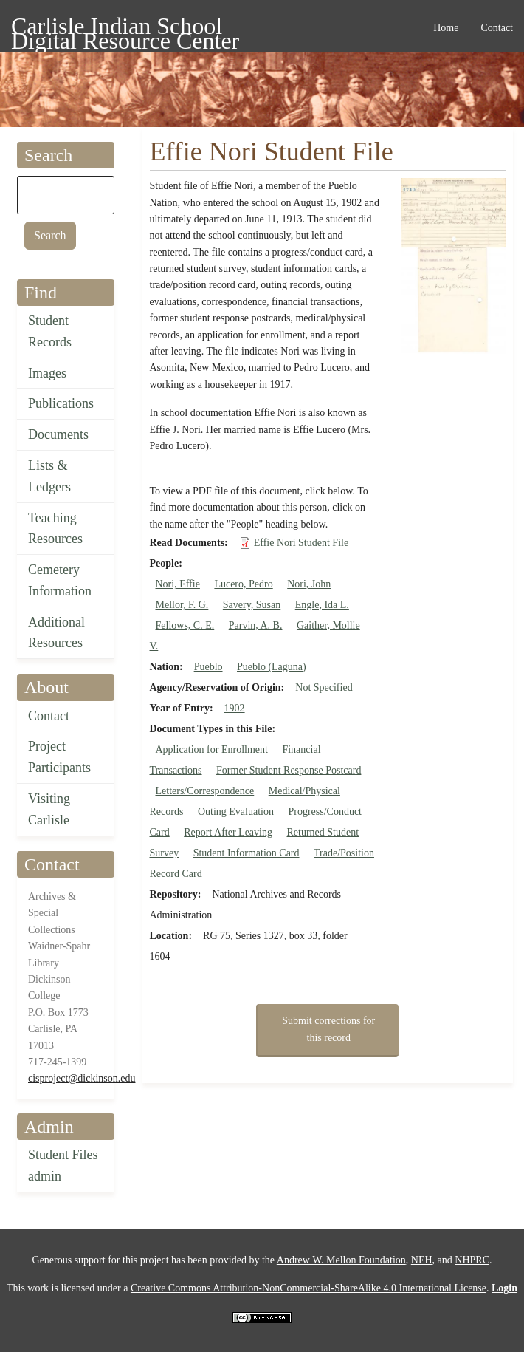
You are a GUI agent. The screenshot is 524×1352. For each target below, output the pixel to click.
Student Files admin (63, 1165)
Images (47, 373)
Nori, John (309, 584)
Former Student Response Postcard (288, 770)
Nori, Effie (178, 584)
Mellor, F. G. (182, 604)
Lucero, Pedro (243, 584)
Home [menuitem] (445, 27)
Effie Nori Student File (301, 542)
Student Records (50, 331)
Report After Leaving (228, 832)
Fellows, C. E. (185, 625)
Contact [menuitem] (496, 27)
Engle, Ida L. (322, 604)
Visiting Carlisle (49, 809)
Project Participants (59, 757)
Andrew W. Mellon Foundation (341, 1260)
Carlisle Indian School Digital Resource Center (125, 28)
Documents (58, 434)
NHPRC (472, 1260)
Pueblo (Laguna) (271, 666)
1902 (234, 708)
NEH (421, 1260)
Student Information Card (246, 852)
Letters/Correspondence (205, 790)
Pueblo (208, 666)
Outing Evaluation (236, 811)
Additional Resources (56, 633)
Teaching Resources (55, 529)
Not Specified (323, 687)
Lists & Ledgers (49, 476)
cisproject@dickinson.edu (81, 1078)
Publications (61, 403)
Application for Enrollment (212, 749)
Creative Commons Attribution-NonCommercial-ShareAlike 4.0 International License (308, 1288)
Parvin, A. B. (256, 625)
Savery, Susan (251, 604)
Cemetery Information (60, 580)
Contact (48, 716)
